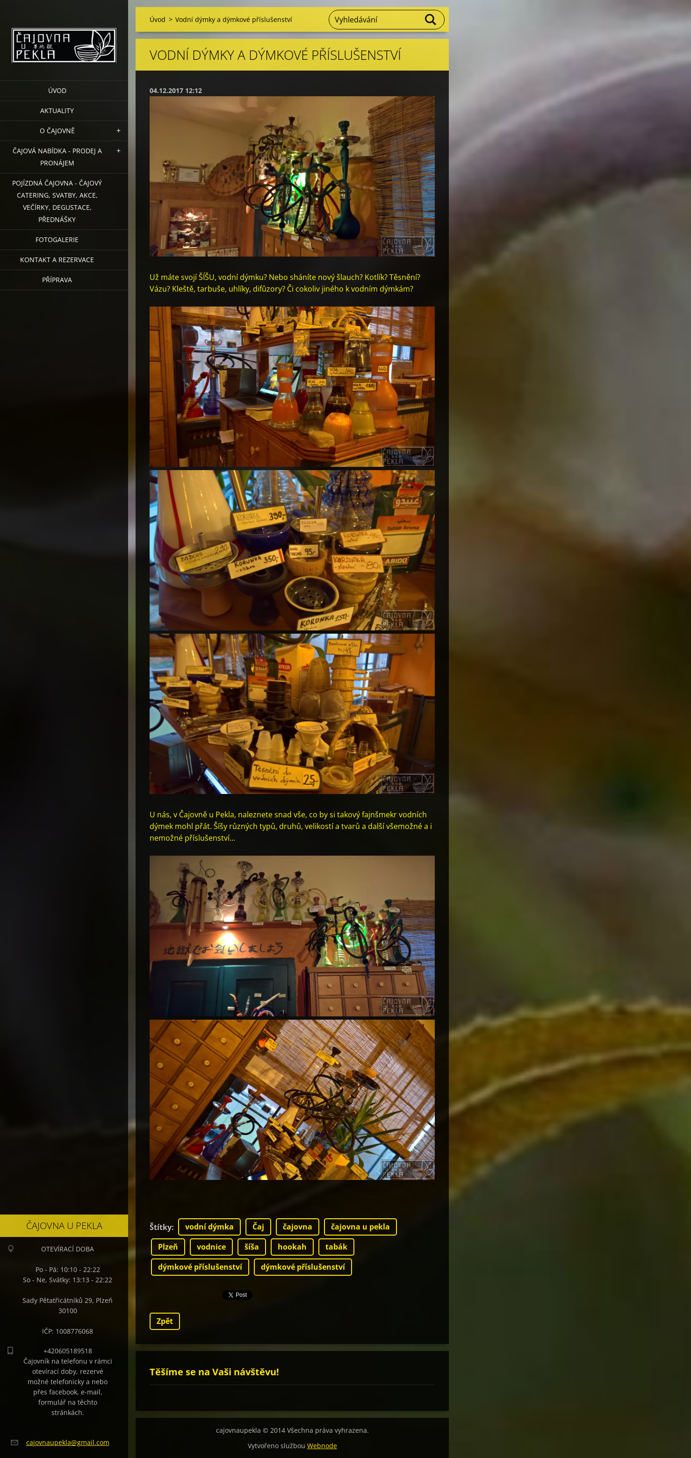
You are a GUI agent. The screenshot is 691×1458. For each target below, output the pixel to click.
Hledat (431, 20)
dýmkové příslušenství (200, 1267)
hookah (292, 1247)
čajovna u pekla (360, 1227)
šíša (252, 1247)
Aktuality (57, 110)
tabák (336, 1247)
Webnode (322, 1445)
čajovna (297, 1227)
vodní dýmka (209, 1227)
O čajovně (57, 130)
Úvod (57, 90)
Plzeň (168, 1247)
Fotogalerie (57, 239)
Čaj (258, 1227)
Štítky (161, 1227)
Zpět (165, 1321)
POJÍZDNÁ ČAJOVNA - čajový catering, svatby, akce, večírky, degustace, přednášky (57, 201)
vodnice (211, 1247)
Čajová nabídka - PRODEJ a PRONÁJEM (57, 156)
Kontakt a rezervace (57, 259)
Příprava (57, 279)
